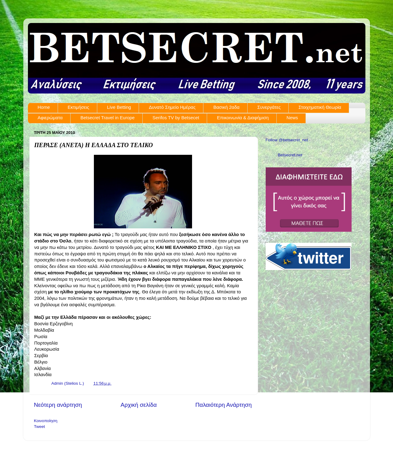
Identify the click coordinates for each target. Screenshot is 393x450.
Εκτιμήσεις (78, 107)
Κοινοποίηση (45, 420)
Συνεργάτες (269, 107)
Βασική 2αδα (226, 107)
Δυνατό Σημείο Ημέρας (172, 107)
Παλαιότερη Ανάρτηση (223, 405)
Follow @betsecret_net (287, 140)
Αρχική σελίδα (139, 405)
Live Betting (119, 107)
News (292, 117)
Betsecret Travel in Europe (107, 117)
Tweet (39, 426)
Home (44, 107)
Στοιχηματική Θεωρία (320, 107)
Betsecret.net (290, 155)
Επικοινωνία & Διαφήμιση (243, 117)
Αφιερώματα (50, 117)
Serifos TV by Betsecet (175, 117)
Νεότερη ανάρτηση (58, 405)
